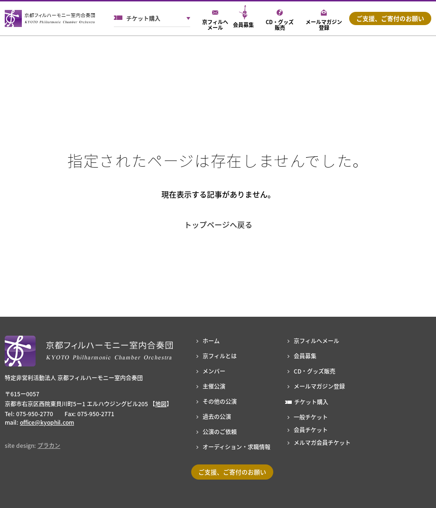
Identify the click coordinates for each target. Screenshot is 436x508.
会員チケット (311, 430)
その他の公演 (220, 401)
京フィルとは (220, 356)
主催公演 (214, 386)
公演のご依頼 (220, 432)
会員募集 (305, 356)
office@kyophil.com (47, 422)
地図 (161, 404)
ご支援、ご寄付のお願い (390, 18)
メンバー (214, 371)
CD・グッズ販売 (314, 371)
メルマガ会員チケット (322, 442)
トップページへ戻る (218, 224)
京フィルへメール (316, 341)
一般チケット (311, 417)
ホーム (211, 341)
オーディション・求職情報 (236, 447)
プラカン (48, 445)
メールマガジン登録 (319, 386)
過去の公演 (217, 416)
